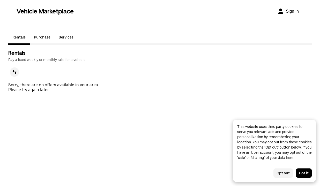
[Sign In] (288, 11)
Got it (304, 173)
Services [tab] (66, 37)
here (289, 158)
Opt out (283, 173)
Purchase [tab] (42, 37)
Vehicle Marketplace (45, 11)
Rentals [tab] (19, 37)
